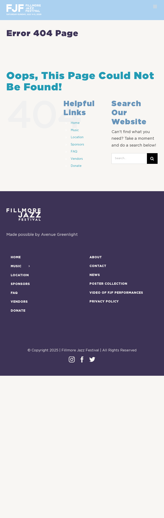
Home (75, 123)
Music (75, 130)
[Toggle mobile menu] (155, 6)
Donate (76, 165)
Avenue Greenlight (59, 235)
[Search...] (129, 158)
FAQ (74, 151)
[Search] (152, 158)
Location (77, 137)
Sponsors (77, 144)
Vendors (77, 158)
